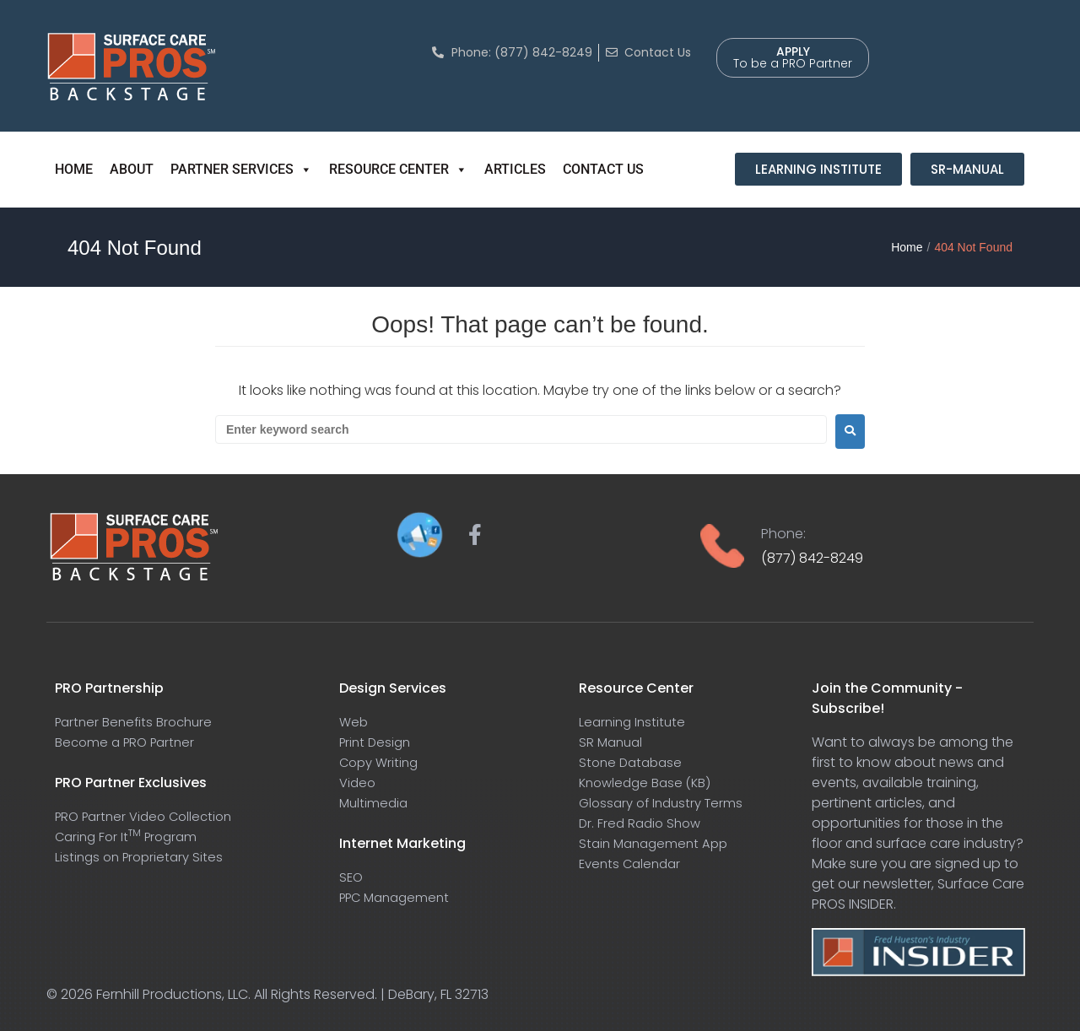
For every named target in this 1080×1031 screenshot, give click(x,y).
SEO (351, 877)
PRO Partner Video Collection (149, 816)
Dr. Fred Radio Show (643, 823)
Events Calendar (633, 863)
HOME (74, 169)
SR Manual (612, 742)
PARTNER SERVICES (241, 169)
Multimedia (375, 802)
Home (906, 247)
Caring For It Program (131, 836)
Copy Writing (381, 762)
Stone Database (633, 762)
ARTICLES (515, 169)
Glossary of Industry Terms (666, 802)
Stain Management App (657, 843)
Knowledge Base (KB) (648, 782)
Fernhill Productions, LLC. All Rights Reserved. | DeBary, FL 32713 (292, 994)
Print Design (377, 742)
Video (358, 782)
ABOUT (132, 169)
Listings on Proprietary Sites (143, 856)
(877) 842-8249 (812, 558)
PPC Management (398, 897)
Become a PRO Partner (128, 742)
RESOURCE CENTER (398, 169)
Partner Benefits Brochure (137, 721)
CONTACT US (603, 169)
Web (354, 721)
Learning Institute (634, 721)
